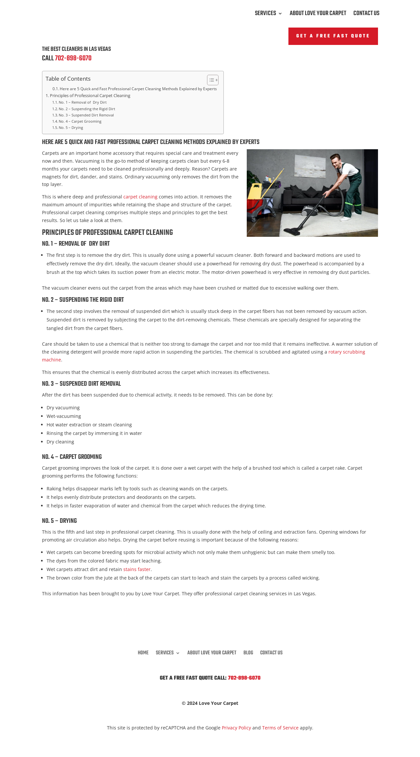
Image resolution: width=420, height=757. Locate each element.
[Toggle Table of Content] (209, 80)
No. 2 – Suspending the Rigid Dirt (87, 108)
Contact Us (366, 14)
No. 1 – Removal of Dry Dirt (83, 102)
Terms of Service (280, 728)
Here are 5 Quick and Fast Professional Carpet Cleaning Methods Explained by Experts (138, 89)
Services (265, 14)
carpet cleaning (140, 197)
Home (143, 652)
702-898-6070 (73, 58)
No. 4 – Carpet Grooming (80, 121)
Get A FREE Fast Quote (333, 36)
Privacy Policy (236, 728)
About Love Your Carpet (318, 14)
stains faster (137, 569)
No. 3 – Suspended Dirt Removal (86, 115)
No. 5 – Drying (71, 127)
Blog (248, 652)
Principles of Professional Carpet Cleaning (90, 95)
